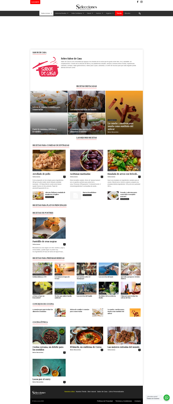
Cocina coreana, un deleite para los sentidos (48, 348)
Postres (36, 238)
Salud (90, 13)
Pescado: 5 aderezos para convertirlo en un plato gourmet (128, 194)
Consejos (112, 120)
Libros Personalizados (116, 391)
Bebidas (58, 274)
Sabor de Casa (102, 391)
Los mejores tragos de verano (62, 277)
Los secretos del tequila (84, 296)
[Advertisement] (86, 32)
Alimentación (38, 274)
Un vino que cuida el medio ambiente (63, 297)
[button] (139, 13)
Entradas (37, 170)
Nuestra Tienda (81, 391)
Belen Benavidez (113, 132)
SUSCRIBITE (35, 2)
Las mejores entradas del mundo (83, 109)
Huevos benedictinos (89, 192)
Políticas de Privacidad (105, 401)
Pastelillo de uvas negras (45, 241)
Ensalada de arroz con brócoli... (123, 173)
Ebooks (127, 13)
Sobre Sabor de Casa (71, 58)
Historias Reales (61, 13)
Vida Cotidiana (77, 13)
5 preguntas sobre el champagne (83, 277)
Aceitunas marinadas (80, 173)
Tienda (119, 13)
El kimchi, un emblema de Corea (85, 346)
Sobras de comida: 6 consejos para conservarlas (79, 310)
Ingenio (110, 13)
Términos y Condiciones (123, 401)
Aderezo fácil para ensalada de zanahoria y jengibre (55, 193)
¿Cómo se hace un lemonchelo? (38, 297)
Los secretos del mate (106, 277)
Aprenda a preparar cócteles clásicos (130, 277)
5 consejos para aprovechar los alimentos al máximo (82, 130)
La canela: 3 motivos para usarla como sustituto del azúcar (120, 126)
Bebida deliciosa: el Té (39, 277)
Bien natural (92, 391)
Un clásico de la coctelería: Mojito (107, 297)
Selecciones (46, 13)
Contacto (137, 401)
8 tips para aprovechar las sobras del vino (129, 297)
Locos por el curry (41, 379)
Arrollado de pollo (41, 173)
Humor (99, 13)
